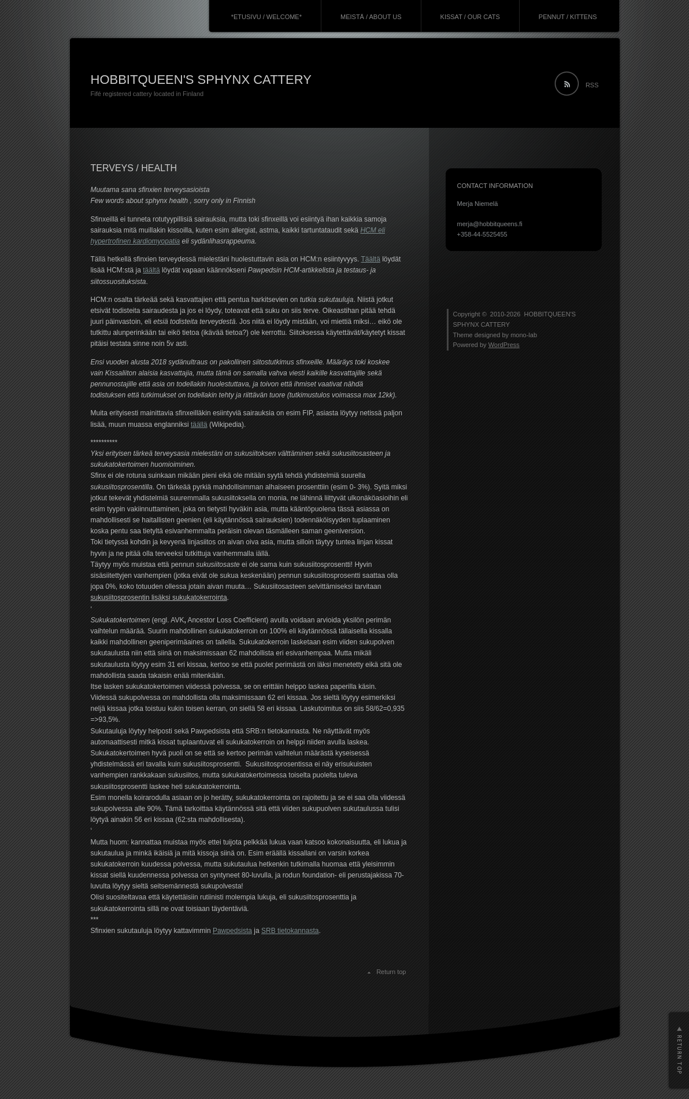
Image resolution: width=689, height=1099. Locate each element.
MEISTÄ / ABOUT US (371, 16)
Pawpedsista (232, 931)
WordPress (504, 344)
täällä (199, 425)
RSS (592, 85)
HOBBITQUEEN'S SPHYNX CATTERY (201, 79)
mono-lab (523, 334)
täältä (151, 270)
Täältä (370, 259)
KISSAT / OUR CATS (470, 16)
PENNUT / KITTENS (568, 16)
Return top (391, 971)
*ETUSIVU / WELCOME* (266, 16)
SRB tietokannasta (289, 931)
